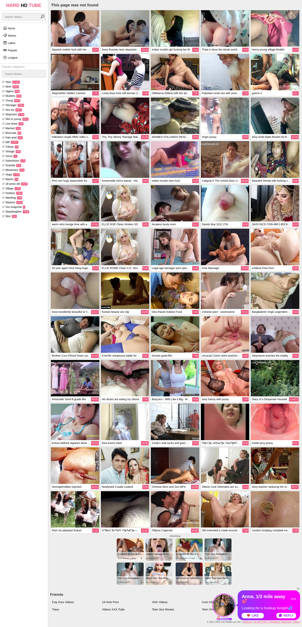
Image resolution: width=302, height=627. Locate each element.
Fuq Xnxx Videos (63, 602)
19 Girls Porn (110, 602)
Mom (10, 86)
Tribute (10, 146)
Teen (11, 82)
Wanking (12, 197)
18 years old (15, 183)
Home (9, 28)
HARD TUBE (23, 5)
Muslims (11, 95)
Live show (12, 123)
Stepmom (13, 114)
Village (11, 188)
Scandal (11, 165)
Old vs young (15, 119)
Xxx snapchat (13, 206)
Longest (10, 57)
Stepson (12, 202)
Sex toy (12, 109)
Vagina (11, 91)
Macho (10, 179)
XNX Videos (160, 602)
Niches (9, 35)
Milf (10, 142)
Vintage (11, 151)
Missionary (13, 169)
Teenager (13, 105)
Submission (13, 160)
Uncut (9, 156)
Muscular (11, 132)
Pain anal (12, 137)
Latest (9, 43)
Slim (9, 216)
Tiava (55, 609)
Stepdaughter (15, 211)
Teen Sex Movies (163, 609)
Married (11, 128)
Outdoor (12, 193)
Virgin (11, 174)
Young (11, 100)
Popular (10, 50)
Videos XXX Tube (113, 609)
